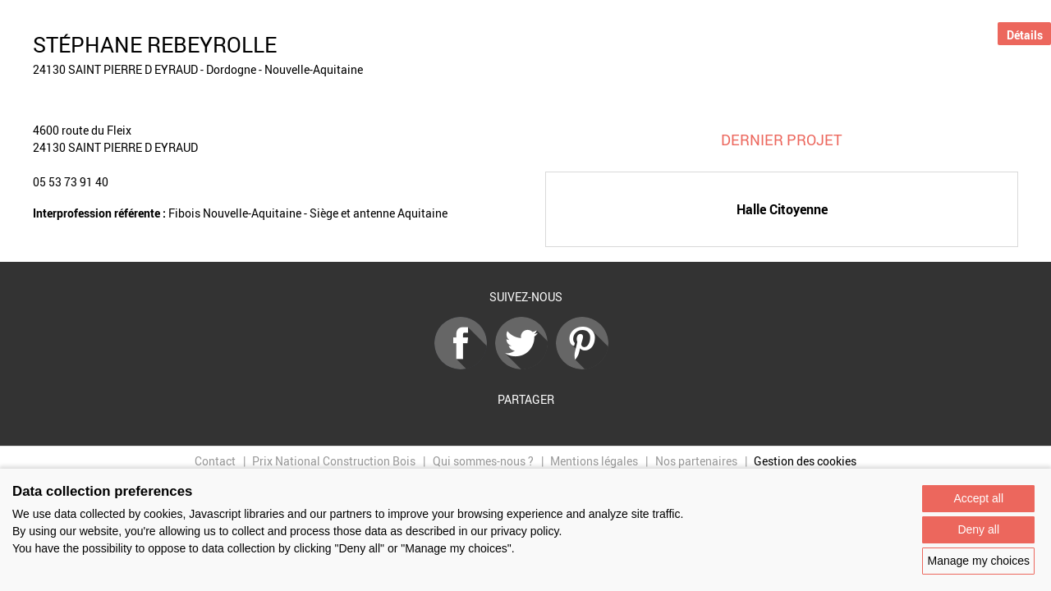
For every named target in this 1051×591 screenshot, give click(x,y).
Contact (215, 461)
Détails (1025, 35)
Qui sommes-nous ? (483, 461)
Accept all (978, 498)
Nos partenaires (696, 461)
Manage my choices (978, 560)
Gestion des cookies (805, 461)
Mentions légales (594, 461)
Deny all (978, 529)
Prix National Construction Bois (333, 461)
